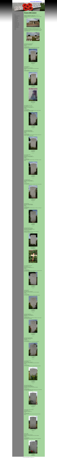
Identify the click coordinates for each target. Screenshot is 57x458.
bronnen (15, 28)
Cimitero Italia (15, 19)
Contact (15, 29)
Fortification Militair (16, 27)
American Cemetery (16, 20)
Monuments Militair (16, 26)
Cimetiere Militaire (16, 18)
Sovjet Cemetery (16, 21)
